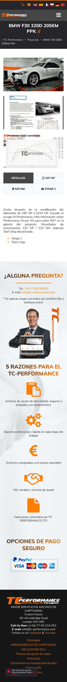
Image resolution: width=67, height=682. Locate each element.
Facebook (35, 633)
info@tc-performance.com (38, 292)
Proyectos (33, 39)
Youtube (50, 633)
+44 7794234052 (36, 289)
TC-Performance (13, 39)
